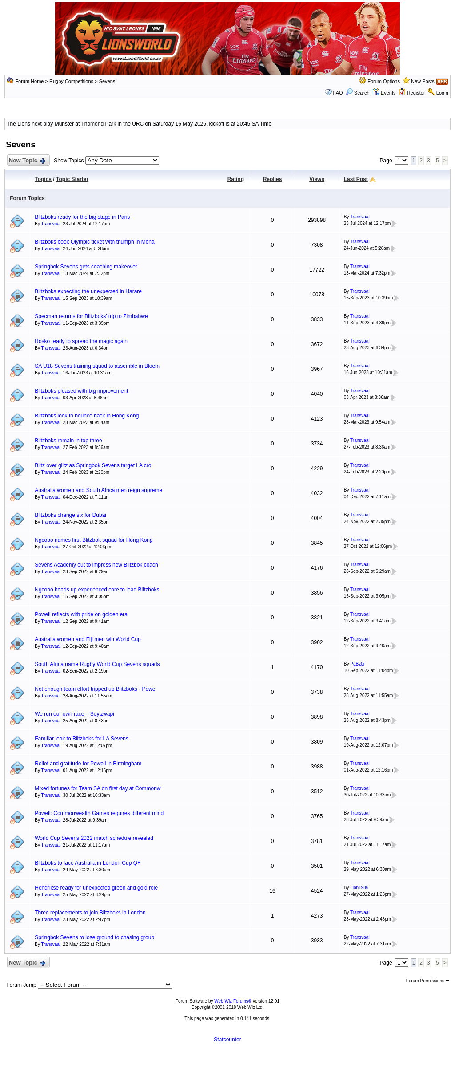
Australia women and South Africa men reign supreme (98, 490)
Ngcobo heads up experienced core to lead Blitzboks (97, 590)
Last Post (356, 179)
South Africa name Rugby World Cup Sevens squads (97, 664)
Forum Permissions (427, 980)
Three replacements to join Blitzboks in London (90, 913)
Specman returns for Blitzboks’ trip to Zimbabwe (91, 316)
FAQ (338, 92)
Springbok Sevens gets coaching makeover (86, 267)
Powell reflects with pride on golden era (81, 614)
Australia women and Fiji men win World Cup (88, 639)
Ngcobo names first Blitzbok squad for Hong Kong (93, 540)
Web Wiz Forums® (232, 1001)
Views (316, 179)
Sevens (107, 81)
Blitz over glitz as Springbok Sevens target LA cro (93, 465)
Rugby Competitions (71, 81)
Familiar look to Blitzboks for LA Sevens (81, 739)
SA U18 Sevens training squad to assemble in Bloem (97, 366)
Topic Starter (72, 179)
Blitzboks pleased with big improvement (81, 391)
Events (384, 92)
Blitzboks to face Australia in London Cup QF (87, 863)
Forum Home (29, 81)
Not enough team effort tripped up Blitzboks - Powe (95, 689)
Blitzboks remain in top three (68, 440)
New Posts (423, 81)
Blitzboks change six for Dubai (70, 515)
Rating (236, 179)
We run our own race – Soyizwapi (74, 714)
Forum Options (383, 81)
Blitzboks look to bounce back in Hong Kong (87, 416)
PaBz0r (357, 664)
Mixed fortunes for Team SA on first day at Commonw (97, 788)
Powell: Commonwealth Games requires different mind (99, 813)
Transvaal (51, 223)
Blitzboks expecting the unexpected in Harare (88, 291)
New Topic (26, 161)
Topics (43, 179)
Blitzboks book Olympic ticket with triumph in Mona (94, 242)
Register (416, 92)
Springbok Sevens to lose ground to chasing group (94, 937)
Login (442, 92)
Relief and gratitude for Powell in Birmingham (88, 763)
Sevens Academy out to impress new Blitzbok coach (96, 565)
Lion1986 (359, 887)
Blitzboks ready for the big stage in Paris (82, 217)
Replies (272, 179)
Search (358, 92)
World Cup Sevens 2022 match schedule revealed (94, 838)
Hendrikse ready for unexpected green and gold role (96, 888)
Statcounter (227, 1039)
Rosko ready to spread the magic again (81, 341)
